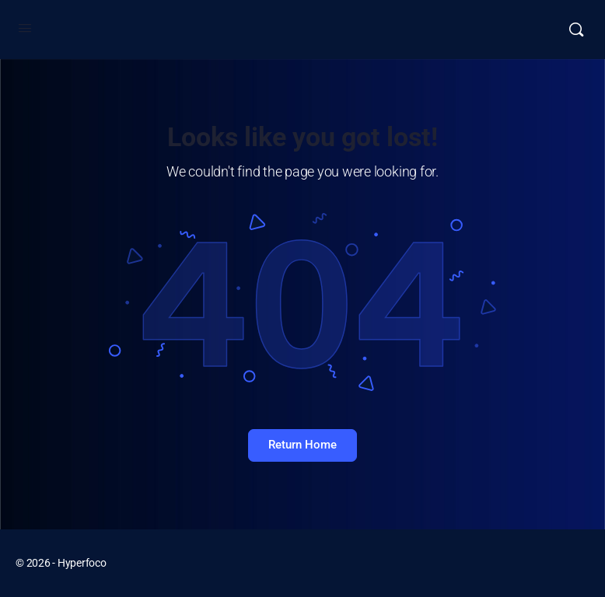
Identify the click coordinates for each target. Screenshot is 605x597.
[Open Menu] (25, 28)
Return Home (302, 445)
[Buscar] (576, 29)
